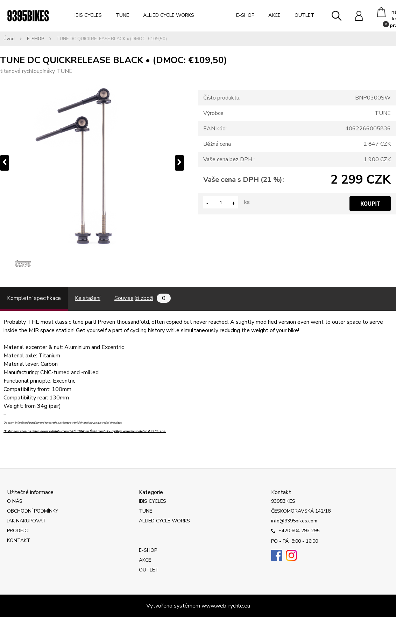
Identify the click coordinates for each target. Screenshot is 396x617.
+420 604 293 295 (295, 531)
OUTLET (304, 15)
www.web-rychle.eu (225, 606)
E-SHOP (245, 15)
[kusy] (220, 202)
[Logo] (28, 16)
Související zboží (142, 298)
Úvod (9, 39)
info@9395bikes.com (294, 520)
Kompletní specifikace (34, 298)
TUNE (122, 15)
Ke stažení (87, 298)
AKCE (274, 15)
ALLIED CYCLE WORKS (168, 15)
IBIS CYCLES (88, 15)
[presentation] (4, 163)
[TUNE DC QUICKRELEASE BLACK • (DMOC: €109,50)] (92, 163)
